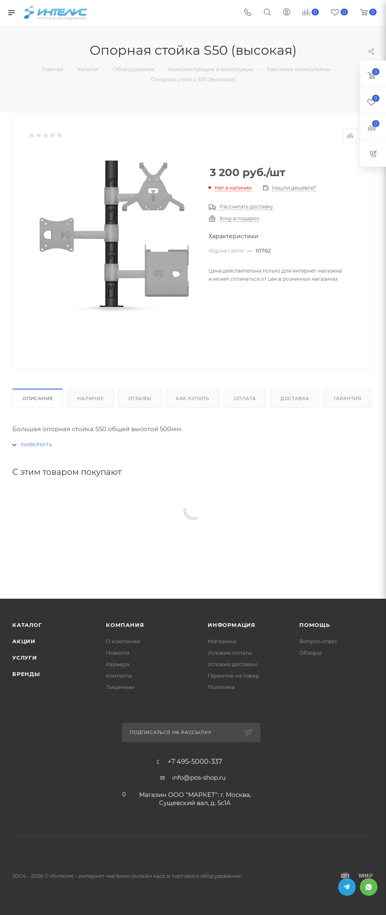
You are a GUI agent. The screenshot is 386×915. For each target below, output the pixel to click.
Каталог (27, 625)
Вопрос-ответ (318, 641)
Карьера (118, 664)
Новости (117, 652)
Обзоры (310, 652)
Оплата (245, 398)
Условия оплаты (230, 652)
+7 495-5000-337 (195, 761)
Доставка (295, 398)
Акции (24, 641)
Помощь (314, 625)
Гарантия (347, 398)
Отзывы (140, 398)
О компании (123, 641)
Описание (37, 398)
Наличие (90, 398)
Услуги (24, 657)
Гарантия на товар (233, 675)
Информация (232, 625)
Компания (125, 625)
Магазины (222, 641)
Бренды (26, 674)
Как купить (192, 398)
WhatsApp (368, 887)
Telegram (347, 887)
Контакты (119, 675)
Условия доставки (232, 664)
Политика (221, 687)
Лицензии (120, 687)
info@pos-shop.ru (199, 777)
